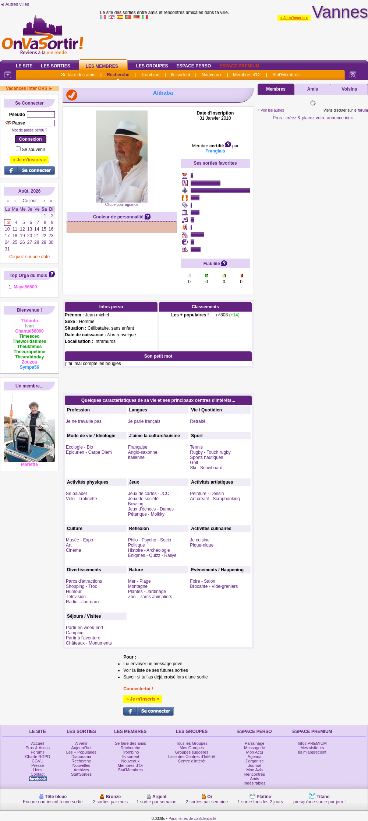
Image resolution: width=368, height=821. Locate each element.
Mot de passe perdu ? (29, 130)
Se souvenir (33, 149)
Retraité (197, 421)
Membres (276, 89)
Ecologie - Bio (79, 447)
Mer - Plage (139, 581)
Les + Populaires (81, 752)
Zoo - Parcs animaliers (150, 596)
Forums (38, 752)
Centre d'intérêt (192, 761)
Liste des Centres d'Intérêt (191, 756)
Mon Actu (254, 752)
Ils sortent (180, 74)
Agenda (255, 756)
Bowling (136, 503)
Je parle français (144, 421)
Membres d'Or (247, 74)
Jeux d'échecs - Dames (151, 509)
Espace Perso (193, 66)
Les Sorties (55, 66)
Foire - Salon (202, 581)
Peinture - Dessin (207, 493)
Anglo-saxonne (143, 452)
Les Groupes (152, 66)
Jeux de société (143, 498)
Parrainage (255, 743)
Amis (312, 89)
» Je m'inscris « (294, 18)
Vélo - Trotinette (81, 498)
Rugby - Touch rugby (210, 452)
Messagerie (254, 747)
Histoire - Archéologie (149, 550)
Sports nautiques (206, 457)
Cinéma (73, 550)
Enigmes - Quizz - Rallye (152, 555)
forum (363, 110)
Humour (74, 591)
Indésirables (254, 783)
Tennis (196, 447)
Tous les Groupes (192, 743)
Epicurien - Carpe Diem (89, 452)
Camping (75, 632)
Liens (37, 770)
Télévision (76, 596)
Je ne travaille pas (84, 421)
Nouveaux (212, 74)
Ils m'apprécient (312, 752)
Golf (194, 462)
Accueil (37, 743)
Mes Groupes (192, 747)
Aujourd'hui (81, 747)
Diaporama (81, 756)
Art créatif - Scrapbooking (215, 498)
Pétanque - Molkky (146, 514)
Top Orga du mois (28, 275)
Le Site (24, 66)
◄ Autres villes (14, 4)
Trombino (150, 74)
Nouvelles (81, 765)
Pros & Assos (37, 747)
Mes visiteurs (312, 747)
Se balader (76, 493)
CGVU (37, 761)
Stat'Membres (286, 74)
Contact (38, 774)
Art (68, 545)
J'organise (254, 761)
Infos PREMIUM (312, 743)
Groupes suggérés (192, 752)
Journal (254, 765)
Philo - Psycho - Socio (149, 540)
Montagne (138, 586)
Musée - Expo (79, 540)
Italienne (136, 457)
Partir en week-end (84, 627)
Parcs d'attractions (84, 581)
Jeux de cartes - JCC (148, 493)
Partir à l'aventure (83, 638)
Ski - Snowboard (206, 467)
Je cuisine (199, 540)
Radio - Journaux (82, 601)
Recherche (118, 74)
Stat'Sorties (81, 774)
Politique (136, 545)
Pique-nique (201, 545)
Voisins (349, 89)
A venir (81, 743)
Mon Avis (255, 770)
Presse (37, 765)
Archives (81, 770)
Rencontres (254, 774)
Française (138, 447)
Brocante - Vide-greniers (214, 586)
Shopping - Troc (81, 586)
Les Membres (102, 66)
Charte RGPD (37, 756)
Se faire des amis (78, 74)
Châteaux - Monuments (89, 643)
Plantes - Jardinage (147, 591)
